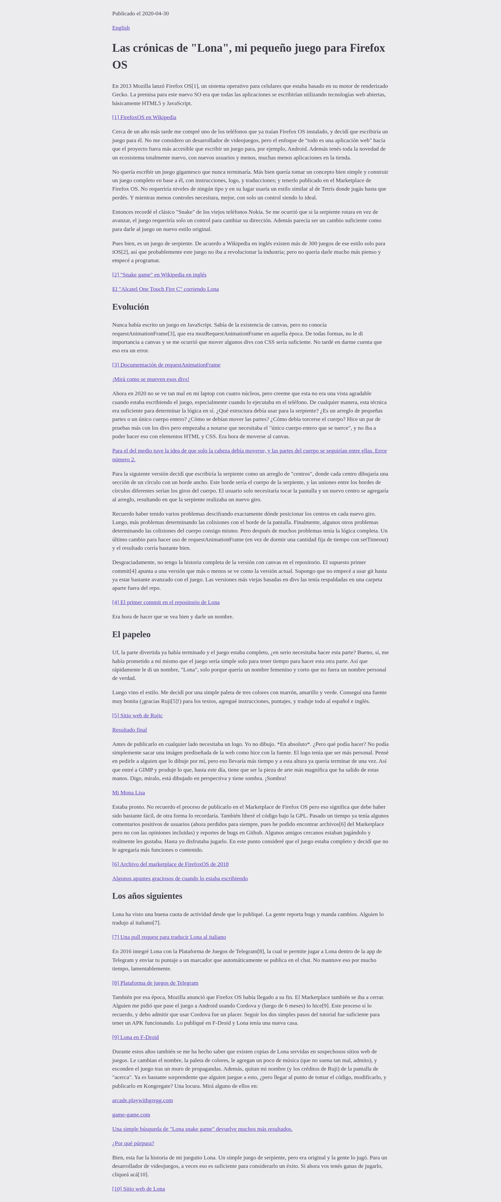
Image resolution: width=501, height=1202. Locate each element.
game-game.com (131, 1114)
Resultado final (129, 729)
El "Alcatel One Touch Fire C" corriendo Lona (165, 289)
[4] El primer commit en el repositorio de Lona (166, 602)
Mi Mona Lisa (128, 792)
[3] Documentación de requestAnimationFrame (166, 364)
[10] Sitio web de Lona (138, 1188)
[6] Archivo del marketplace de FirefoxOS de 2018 (170, 864)
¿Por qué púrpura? (133, 1143)
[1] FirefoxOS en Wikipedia (144, 117)
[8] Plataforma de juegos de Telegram (155, 982)
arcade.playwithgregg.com (142, 1100)
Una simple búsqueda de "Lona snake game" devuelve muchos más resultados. (202, 1129)
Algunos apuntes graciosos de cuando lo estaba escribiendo (180, 878)
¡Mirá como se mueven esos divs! (150, 379)
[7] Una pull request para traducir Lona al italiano (169, 937)
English (121, 27)
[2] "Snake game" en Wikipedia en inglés (159, 274)
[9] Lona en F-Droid (135, 1037)
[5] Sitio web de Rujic (137, 715)
